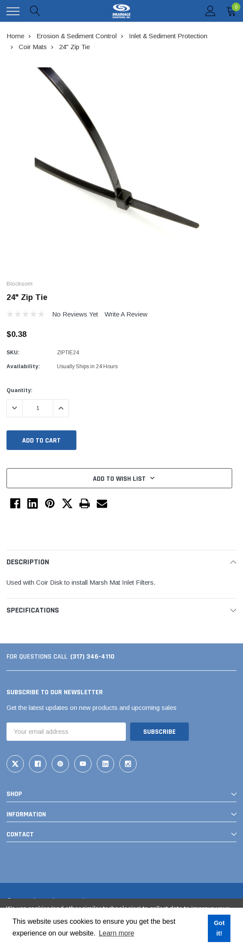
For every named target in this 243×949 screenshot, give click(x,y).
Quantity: (20, 390)
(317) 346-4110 (92, 656)
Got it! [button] (219, 928)
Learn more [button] (117, 933)
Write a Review (126, 314)
